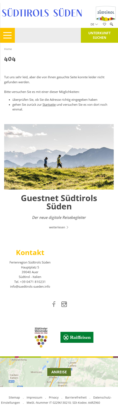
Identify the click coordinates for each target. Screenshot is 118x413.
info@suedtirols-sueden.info (30, 286)
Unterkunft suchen (99, 35)
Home (8, 49)
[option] (59, 179)
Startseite (49, 104)
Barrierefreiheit (76, 397)
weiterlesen (59, 227)
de (94, 24)
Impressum (34, 397)
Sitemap (14, 397)
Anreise (59, 371)
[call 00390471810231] (33, 282)
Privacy (54, 397)
